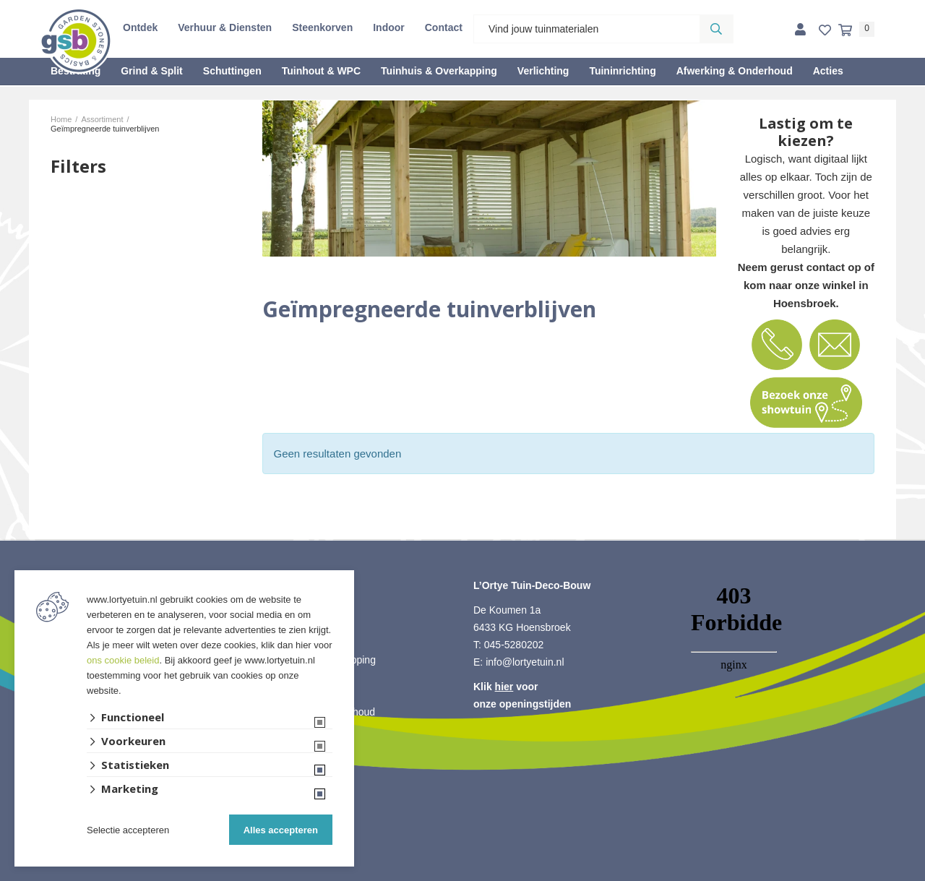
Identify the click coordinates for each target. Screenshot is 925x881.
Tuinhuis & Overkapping (439, 71)
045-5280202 (514, 644)
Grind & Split (152, 71)
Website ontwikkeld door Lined (463, 874)
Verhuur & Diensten (225, 27)
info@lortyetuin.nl (525, 662)
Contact (443, 27)
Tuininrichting (622, 71)
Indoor (389, 27)
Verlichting (543, 71)
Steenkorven (322, 27)
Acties (828, 71)
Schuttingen (232, 71)
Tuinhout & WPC (321, 71)
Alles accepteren (281, 830)
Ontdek (140, 27)
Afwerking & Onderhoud (734, 71)
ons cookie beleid (123, 660)
